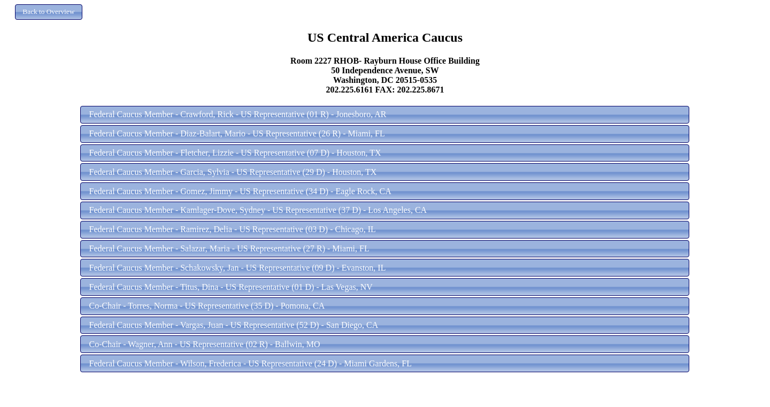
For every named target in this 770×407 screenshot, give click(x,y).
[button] (48, 12)
